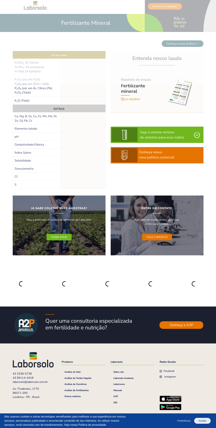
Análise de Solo (72, 372)
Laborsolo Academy (123, 378)
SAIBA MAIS (59, 237)
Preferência (184, 420)
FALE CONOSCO (157, 237)
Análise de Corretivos (75, 384)
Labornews (119, 384)
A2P (115, 396)
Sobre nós (118, 372)
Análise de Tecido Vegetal (77, 378)
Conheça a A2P (181, 325)
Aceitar (202, 420)
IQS (115, 402)
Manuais (117, 390)
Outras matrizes (72, 396)
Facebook (167, 371)
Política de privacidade (92, 424)
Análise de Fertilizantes (76, 390)
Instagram (168, 376)
